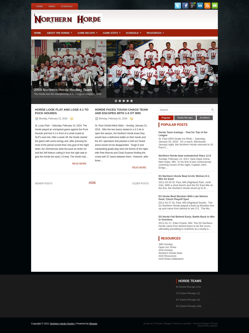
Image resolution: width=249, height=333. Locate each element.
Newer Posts (43, 183)
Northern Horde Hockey (62, 323)
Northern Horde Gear (170, 253)
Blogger (93, 323)
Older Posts (140, 183)
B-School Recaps (186, 286)
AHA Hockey (166, 250)
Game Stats (113, 31)
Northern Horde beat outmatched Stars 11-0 (185, 155)
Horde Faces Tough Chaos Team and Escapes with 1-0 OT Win (121, 111)
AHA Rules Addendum (171, 258)
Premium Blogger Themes (205, 323)
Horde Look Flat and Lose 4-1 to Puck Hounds (62, 111)
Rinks (52, 6)
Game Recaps (89, 31)
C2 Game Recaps (186, 293)
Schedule (67, 6)
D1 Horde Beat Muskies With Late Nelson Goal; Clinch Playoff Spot (183, 198)
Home (39, 6)
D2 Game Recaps (186, 306)
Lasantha (186, 323)
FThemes (157, 323)
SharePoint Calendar (207, 326)
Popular (166, 117)
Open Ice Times (167, 247)
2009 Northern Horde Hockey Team (63, 90)
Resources (157, 31)
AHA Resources (167, 255)
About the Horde (61, 31)
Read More (79, 163)
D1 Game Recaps (186, 299)
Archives (205, 117)
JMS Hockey (166, 244)
